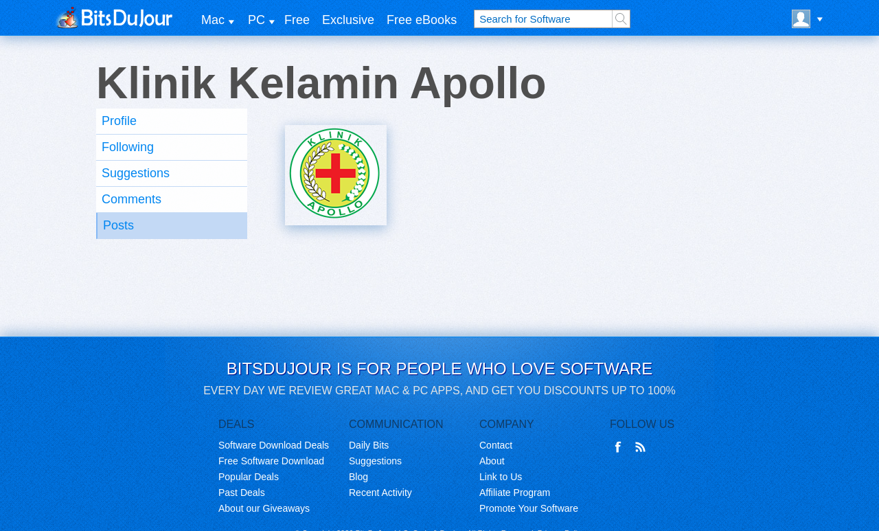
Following (128, 147)
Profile (119, 121)
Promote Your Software (528, 508)
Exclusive (348, 20)
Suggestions (136, 173)
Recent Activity (380, 492)
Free (297, 20)
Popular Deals (248, 476)
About (492, 460)
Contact (495, 445)
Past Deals (241, 492)
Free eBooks (422, 20)
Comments (131, 199)
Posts (118, 225)
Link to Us (500, 476)
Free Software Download (271, 460)
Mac (213, 20)
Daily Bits (369, 445)
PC (256, 20)
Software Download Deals (273, 445)
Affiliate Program (514, 492)
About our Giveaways (264, 508)
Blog (358, 476)
